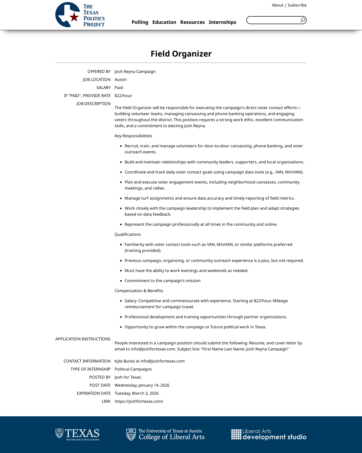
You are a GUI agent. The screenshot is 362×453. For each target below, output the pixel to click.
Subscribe (297, 5)
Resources (192, 22)
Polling (140, 22)
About (278, 5)
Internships (222, 22)
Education (164, 22)
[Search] (276, 20)
